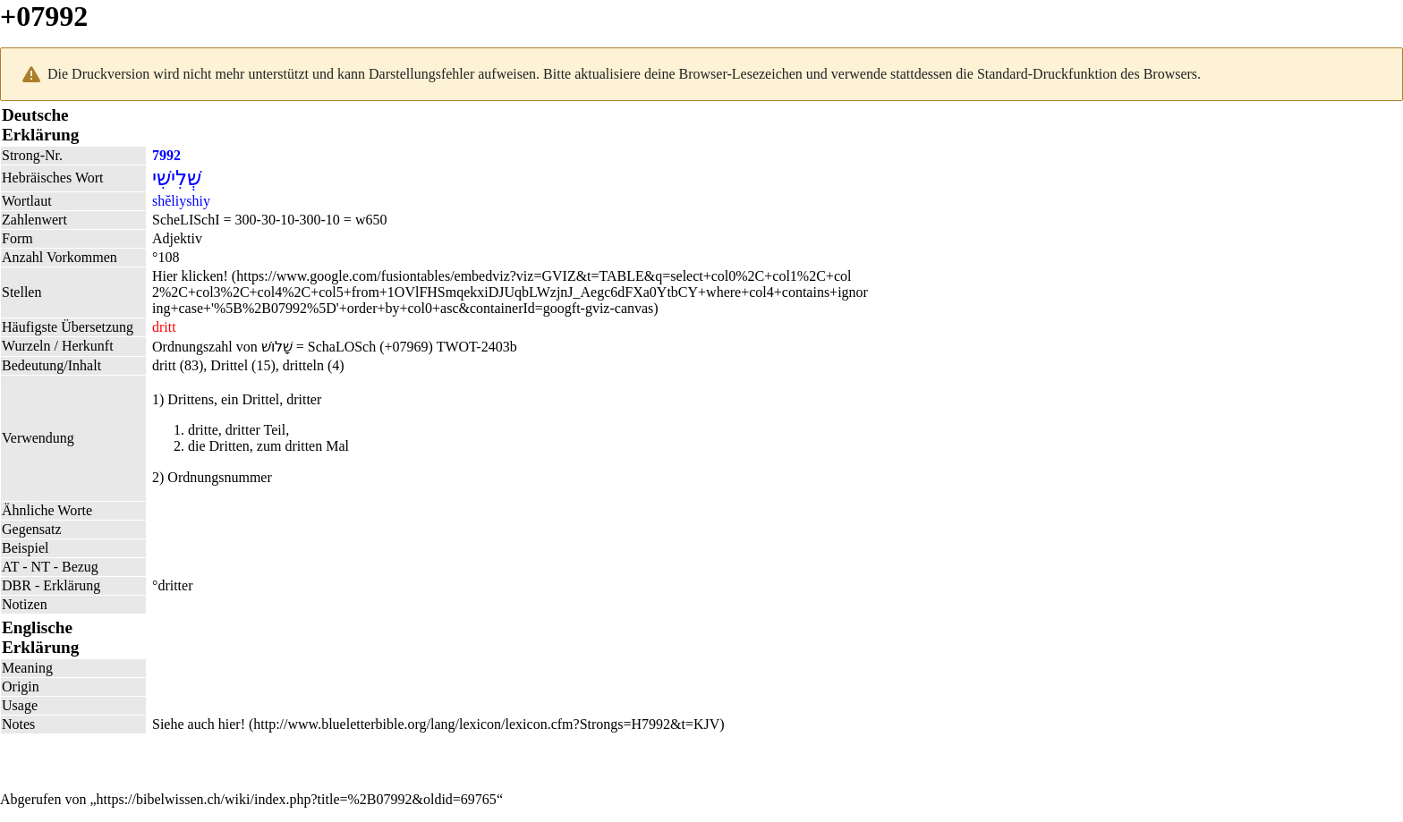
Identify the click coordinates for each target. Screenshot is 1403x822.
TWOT (457, 346)
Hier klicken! (190, 276)
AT (10, 566)
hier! (231, 724)
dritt (164, 327)
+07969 (407, 346)
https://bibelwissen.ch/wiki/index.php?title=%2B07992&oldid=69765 (297, 799)
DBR (16, 585)
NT (40, 566)
